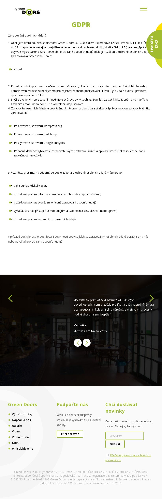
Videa (16, 431)
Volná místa (20, 437)
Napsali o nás (21, 420)
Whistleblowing (22, 448)
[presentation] (10, 299)
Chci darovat (70, 434)
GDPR (15, 443)
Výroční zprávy (22, 414)
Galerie (17, 425)
